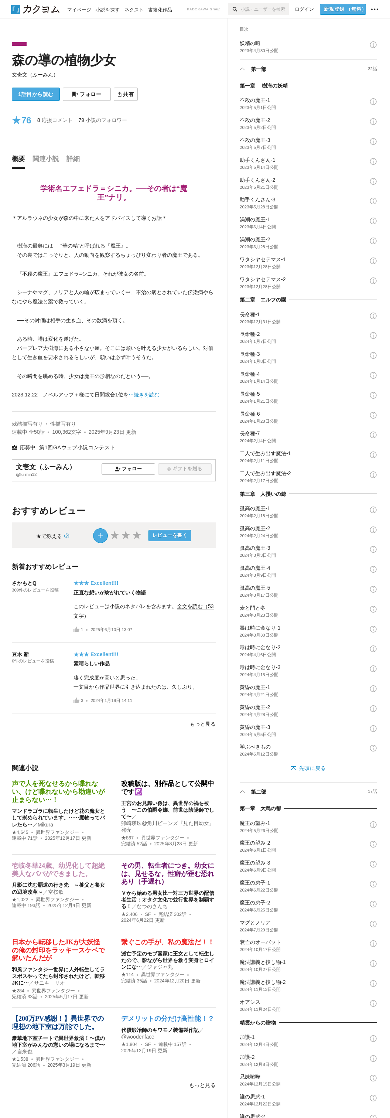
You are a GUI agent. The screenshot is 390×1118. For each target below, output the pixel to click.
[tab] (20, 161)
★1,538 (20, 1059)
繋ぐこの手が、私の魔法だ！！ (167, 942)
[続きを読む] (114, 307)
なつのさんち (152, 906)
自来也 (24, 1051)
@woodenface (137, 1037)
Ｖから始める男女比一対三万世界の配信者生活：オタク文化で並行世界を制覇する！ (167, 899)
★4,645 (20, 832)
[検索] (234, 9)
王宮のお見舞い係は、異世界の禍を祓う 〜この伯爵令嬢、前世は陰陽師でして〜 (167, 809)
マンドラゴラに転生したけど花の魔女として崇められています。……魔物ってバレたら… (58, 817)
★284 (18, 990)
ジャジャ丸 (160, 967)
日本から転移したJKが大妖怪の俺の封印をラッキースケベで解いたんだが (58, 950)
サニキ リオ (49, 983)
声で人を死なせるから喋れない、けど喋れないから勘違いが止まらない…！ (58, 791)
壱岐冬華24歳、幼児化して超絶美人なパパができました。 (58, 869)
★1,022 (20, 899)
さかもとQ (24, 583)
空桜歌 (56, 892)
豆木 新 (20, 654)
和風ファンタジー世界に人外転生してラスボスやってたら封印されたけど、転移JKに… (58, 976)
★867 (127, 838)
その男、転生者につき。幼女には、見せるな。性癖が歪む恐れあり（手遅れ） (167, 873)
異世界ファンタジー (57, 832)
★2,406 (129, 914)
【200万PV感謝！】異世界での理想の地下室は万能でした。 (58, 1022)
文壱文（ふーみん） (35, 75)
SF (148, 914)
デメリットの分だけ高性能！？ (167, 1018)
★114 (127, 974)
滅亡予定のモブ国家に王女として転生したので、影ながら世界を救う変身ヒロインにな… (167, 960)
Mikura (45, 825)
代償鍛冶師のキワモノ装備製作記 (160, 1030)
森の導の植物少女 (64, 60)
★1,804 (129, 1044)
